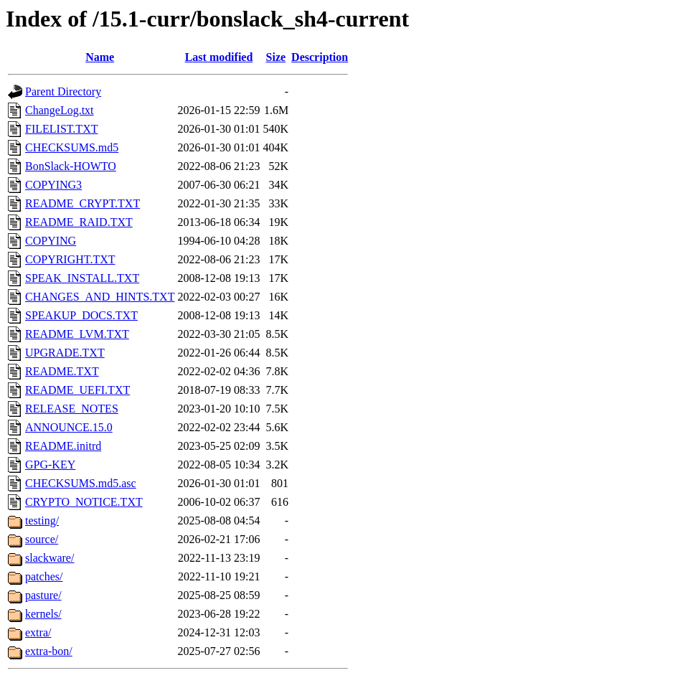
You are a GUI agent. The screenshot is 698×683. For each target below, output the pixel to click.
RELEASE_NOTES (71, 408)
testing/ (42, 520)
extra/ (38, 632)
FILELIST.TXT (61, 129)
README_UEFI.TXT (77, 390)
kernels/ (43, 614)
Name (99, 57)
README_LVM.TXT (77, 334)
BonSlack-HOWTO (70, 166)
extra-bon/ (48, 651)
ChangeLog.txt (59, 110)
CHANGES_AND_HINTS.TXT (99, 297)
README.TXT (62, 371)
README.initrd (63, 446)
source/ (41, 539)
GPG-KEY (50, 464)
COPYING (50, 241)
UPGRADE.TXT (65, 353)
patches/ (43, 576)
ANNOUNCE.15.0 (69, 427)
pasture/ (43, 595)
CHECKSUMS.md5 (71, 147)
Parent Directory (63, 91)
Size (276, 57)
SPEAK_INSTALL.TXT (82, 278)
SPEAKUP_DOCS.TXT (81, 315)
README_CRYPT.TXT (82, 203)
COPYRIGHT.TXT (70, 259)
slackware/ (49, 558)
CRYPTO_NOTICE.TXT (84, 502)
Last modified (219, 57)
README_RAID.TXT (79, 222)
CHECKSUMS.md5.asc (80, 483)
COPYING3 (53, 185)
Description (319, 57)
